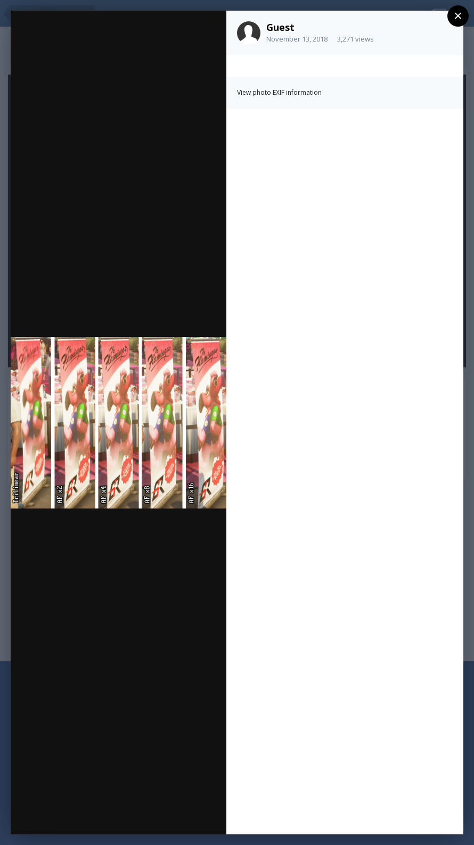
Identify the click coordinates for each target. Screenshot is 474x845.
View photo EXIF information (279, 92)
